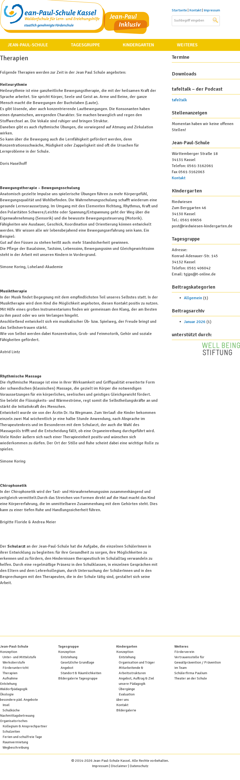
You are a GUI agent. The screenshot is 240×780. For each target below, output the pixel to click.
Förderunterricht (16, 668)
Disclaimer (119, 766)
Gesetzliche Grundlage (77, 662)
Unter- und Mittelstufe (19, 657)
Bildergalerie (126, 710)
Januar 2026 (194, 321)
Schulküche (11, 710)
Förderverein (184, 652)
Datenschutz (139, 766)
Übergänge (127, 689)
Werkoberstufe (14, 662)
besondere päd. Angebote (19, 699)
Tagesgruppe (85, 45)
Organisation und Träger (137, 662)
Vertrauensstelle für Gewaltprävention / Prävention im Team (197, 662)
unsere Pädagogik (132, 684)
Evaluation (127, 694)
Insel (6, 705)
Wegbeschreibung (16, 747)
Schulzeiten (11, 731)
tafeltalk (179, 100)
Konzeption (8, 652)
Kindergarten (138, 45)
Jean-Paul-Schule (28, 45)
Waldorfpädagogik (14, 689)
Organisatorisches (14, 721)
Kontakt (195, 10)
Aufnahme (10, 678)
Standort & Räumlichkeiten (81, 673)
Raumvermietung (15, 742)
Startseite (179, 10)
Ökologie (7, 694)
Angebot (67, 668)
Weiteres (187, 45)
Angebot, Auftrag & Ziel (136, 678)
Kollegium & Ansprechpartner (25, 726)
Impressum (212, 10)
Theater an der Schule (190, 678)
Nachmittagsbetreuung (17, 715)
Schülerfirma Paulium (190, 673)
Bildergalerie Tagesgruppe (78, 678)
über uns (122, 699)
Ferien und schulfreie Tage (22, 737)
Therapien (10, 673)
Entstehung (8, 684)
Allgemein (193, 298)
